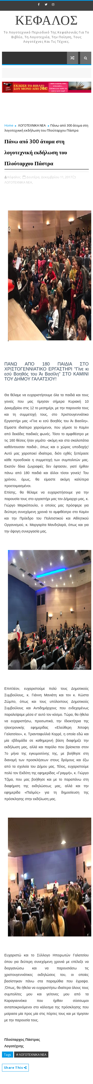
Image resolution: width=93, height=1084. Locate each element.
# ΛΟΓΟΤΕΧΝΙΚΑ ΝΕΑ (31, 1054)
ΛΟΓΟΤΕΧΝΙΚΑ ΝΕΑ (32, 125)
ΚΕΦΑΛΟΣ (46, 21)
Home (8, 125)
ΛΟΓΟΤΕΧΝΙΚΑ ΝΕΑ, (18, 182)
